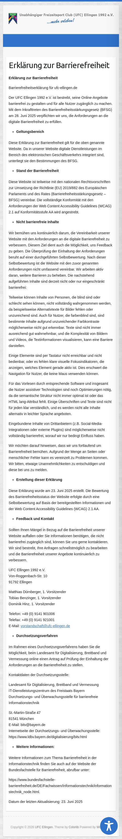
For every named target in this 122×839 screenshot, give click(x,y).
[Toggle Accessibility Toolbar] (109, 826)
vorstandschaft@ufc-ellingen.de (45, 626)
